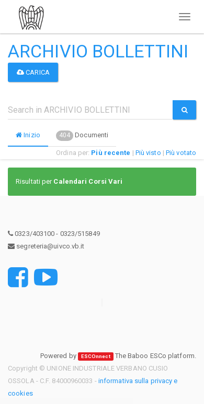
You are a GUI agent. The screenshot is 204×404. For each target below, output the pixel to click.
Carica (33, 72)
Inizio (28, 135)
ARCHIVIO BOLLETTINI (98, 51)
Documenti (82, 135)
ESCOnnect (95, 356)
